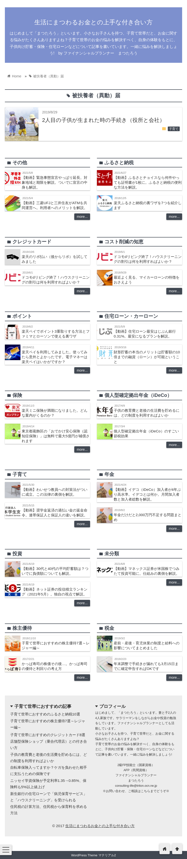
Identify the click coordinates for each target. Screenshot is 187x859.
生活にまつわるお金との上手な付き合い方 (93, 22)
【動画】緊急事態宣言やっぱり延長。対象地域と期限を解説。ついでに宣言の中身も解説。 (54, 182)
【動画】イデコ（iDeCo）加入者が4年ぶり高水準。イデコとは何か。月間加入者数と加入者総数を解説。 (147, 494)
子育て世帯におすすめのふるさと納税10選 (45, 714)
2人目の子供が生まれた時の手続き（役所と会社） (103, 120)
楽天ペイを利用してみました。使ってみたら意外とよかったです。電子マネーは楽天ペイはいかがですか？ (54, 357)
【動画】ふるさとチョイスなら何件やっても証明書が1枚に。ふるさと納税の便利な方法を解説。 (148, 182)
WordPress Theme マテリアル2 (93, 855)
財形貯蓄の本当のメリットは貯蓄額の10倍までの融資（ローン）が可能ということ (147, 357)
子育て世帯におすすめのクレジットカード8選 (47, 735)
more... (82, 217)
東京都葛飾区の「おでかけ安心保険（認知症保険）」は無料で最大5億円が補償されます (56, 436)
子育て (173, 129)
